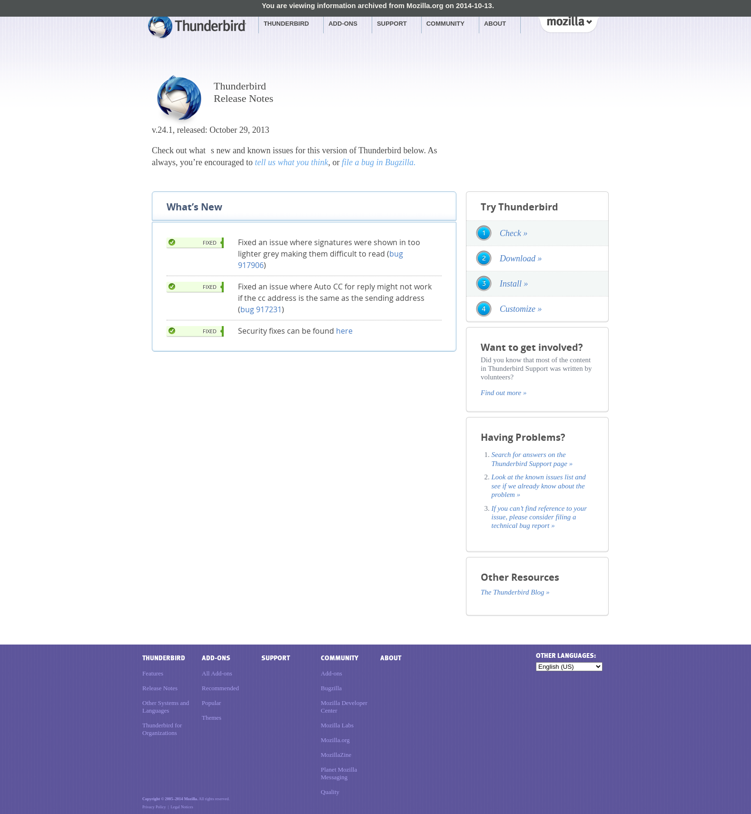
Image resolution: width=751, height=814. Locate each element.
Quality (330, 791)
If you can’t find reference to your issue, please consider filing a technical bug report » (539, 517)
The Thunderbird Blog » (515, 592)
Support (392, 23)
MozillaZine (336, 754)
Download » (521, 258)
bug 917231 (261, 309)
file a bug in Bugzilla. (379, 162)
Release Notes (160, 688)
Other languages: (565, 656)
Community (445, 23)
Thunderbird (286, 23)
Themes (211, 717)
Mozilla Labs (337, 725)
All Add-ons (217, 673)
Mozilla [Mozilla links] (568, 23)
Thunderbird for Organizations (162, 729)
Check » (513, 233)
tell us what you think (291, 162)
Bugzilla (331, 688)
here (344, 331)
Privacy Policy (154, 806)
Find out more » (504, 393)
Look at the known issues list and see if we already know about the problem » (539, 485)
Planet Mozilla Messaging (339, 773)
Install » (514, 283)
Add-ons (342, 23)
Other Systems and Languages (165, 706)
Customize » (521, 309)
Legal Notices (182, 806)
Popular (211, 702)
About (495, 23)
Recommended (220, 688)
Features (152, 673)
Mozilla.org (335, 740)
